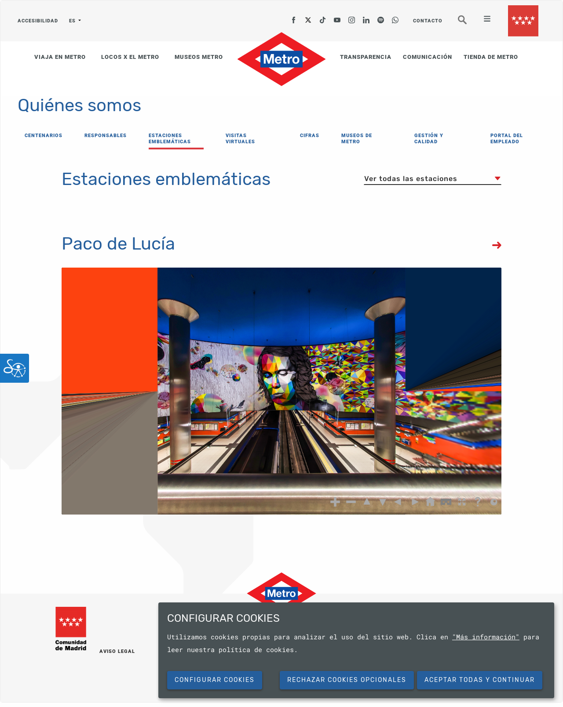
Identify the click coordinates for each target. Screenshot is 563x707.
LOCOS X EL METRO (130, 57)
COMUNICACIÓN (427, 57)
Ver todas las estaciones (410, 178)
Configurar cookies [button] (215, 680)
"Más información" (485, 636)
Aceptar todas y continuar (479, 680)
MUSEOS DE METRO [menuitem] (356, 139)
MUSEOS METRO (199, 57)
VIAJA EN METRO (60, 57)
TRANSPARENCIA (365, 57)
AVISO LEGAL (117, 651)
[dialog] (356, 650)
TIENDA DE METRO (491, 57)
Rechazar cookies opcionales (346, 680)
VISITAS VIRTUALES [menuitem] (240, 139)
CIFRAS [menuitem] (309, 135)
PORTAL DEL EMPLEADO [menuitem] (506, 139)
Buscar (468, 23)
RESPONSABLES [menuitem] (105, 135)
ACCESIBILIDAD (38, 21)
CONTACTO (427, 21)
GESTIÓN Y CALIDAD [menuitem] (428, 139)
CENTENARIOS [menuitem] (43, 135)
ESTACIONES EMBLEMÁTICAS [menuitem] (170, 139)
